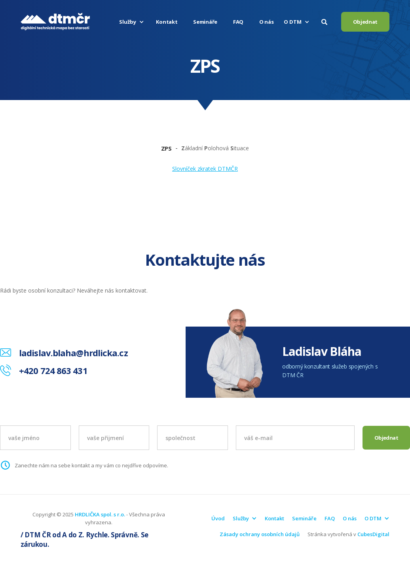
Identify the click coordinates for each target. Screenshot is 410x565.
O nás (266, 21)
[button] (132, 22)
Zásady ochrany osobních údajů (260, 534)
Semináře (205, 21)
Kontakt (166, 21)
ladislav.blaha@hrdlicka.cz (73, 352)
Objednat (365, 21)
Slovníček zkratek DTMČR (205, 169)
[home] (55, 22)
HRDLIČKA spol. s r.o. (100, 514)
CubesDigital (373, 534)
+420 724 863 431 (53, 370)
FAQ (238, 21)
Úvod (218, 518)
